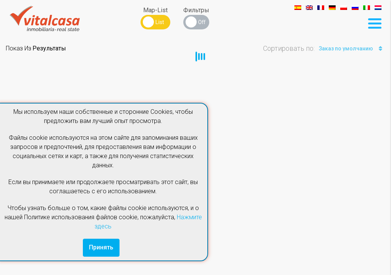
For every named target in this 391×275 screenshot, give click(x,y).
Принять (101, 247)
